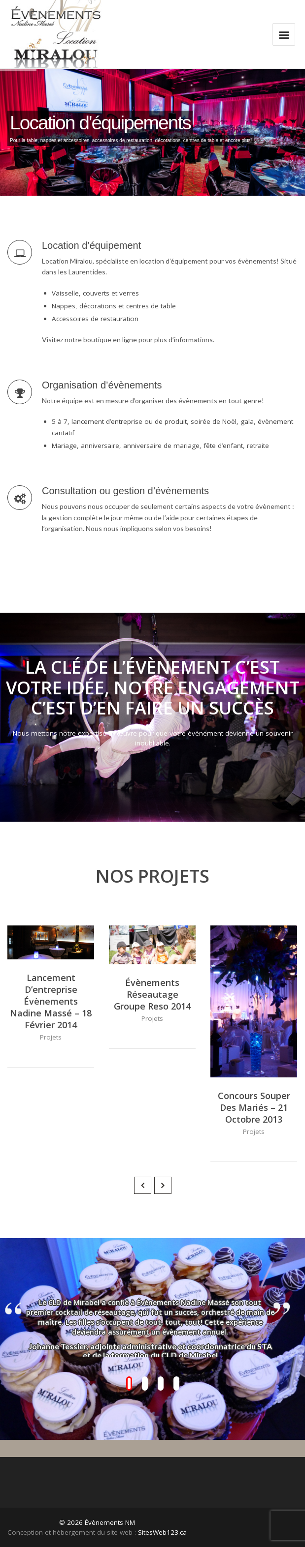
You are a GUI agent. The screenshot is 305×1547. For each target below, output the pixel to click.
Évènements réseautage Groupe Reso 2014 (152, 994)
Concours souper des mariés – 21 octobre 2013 (254, 1107)
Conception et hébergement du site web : (71, 1532)
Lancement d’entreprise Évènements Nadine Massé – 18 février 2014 (51, 1001)
